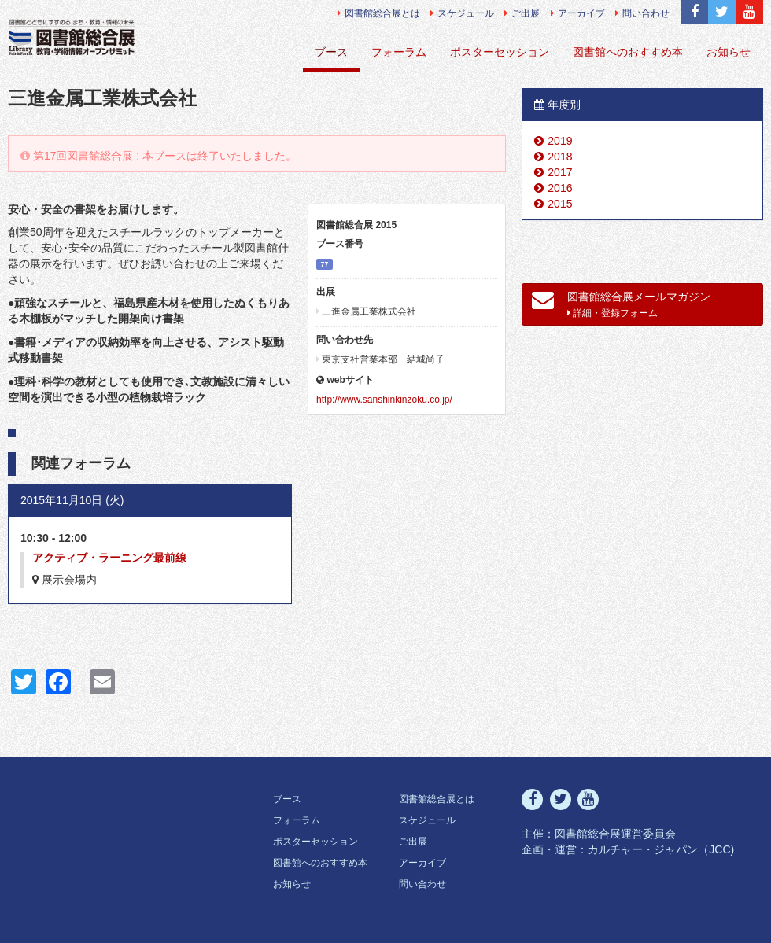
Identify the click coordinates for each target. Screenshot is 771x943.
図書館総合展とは (379, 13)
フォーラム (398, 52)
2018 (560, 156)
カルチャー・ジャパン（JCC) (661, 849)
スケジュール (462, 13)
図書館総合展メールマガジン (621, 304)
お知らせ (728, 52)
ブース (331, 52)
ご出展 (522, 13)
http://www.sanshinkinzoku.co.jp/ (384, 399)
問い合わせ (642, 13)
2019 (560, 140)
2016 (560, 188)
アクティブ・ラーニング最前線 (109, 557)
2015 (560, 203)
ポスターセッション (499, 52)
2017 (560, 172)
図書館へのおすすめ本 (628, 52)
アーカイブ (578, 13)
